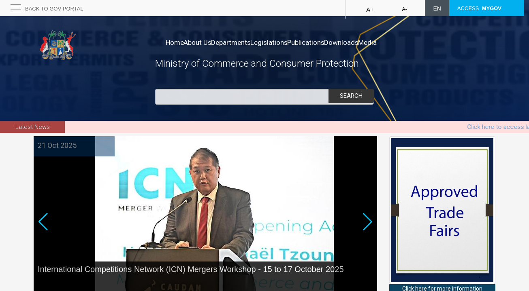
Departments (248, 42)
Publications (339, 42)
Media (418, 42)
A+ (370, 9)
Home (175, 42)
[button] (367, 236)
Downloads (384, 42)
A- (404, 9)
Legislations (294, 42)
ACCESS (479, 8)
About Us (206, 42)
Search (351, 95)
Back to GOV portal (54, 9)
